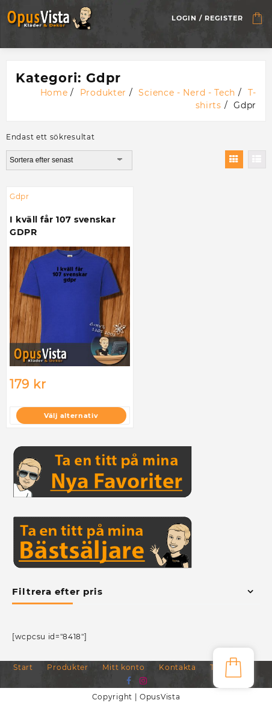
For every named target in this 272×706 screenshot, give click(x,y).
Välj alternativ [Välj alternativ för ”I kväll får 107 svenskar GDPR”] (71, 415)
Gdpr (19, 196)
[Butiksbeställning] (69, 160)
